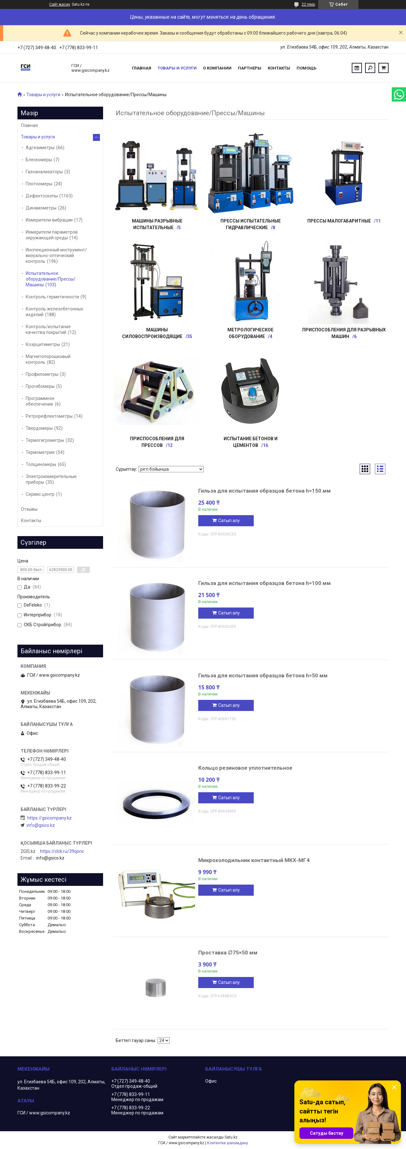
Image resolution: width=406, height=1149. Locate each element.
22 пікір (308, 4)
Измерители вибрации (49, 219)
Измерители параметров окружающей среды (52, 234)
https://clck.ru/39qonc (62, 851)
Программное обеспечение (40, 401)
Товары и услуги (177, 68)
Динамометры (41, 207)
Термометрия (40, 452)
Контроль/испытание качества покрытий (48, 329)
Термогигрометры (45, 440)
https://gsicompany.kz (49, 817)
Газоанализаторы (44, 171)
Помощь (306, 68)
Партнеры (249, 68)
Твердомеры (39, 428)
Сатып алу (229, 520)
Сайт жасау (59, 4)
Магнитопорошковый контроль (48, 359)
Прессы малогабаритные (339, 220)
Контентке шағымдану (227, 1143)
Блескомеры (39, 159)
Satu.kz (231, 1137)
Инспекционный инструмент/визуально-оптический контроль (56, 255)
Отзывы (29, 509)
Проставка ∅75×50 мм (228, 952)
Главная (141, 68)
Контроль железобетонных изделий (54, 311)
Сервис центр (40, 494)
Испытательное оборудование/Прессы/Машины (50, 279)
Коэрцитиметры (43, 344)
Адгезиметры (40, 147)
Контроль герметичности (52, 296)
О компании (217, 68)
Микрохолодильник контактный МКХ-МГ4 (254, 860)
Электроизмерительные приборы (51, 479)
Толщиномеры (41, 464)
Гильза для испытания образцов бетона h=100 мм (264, 583)
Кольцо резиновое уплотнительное (245, 768)
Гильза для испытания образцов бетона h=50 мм (263, 675)
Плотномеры (39, 183)
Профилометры (42, 374)
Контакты (279, 68)
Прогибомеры (40, 386)
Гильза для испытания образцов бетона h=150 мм (264, 491)
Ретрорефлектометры (49, 416)
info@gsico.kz (41, 825)
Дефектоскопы (42, 195)
